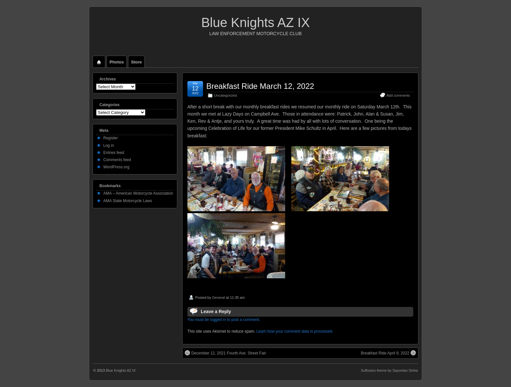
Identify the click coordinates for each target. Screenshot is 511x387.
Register (110, 138)
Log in (108, 145)
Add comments (398, 95)
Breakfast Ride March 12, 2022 (260, 86)
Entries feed (113, 152)
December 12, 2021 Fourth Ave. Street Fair (225, 352)
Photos (117, 62)
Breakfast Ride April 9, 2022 (388, 352)
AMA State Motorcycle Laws (127, 201)
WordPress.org (116, 167)
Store (136, 62)
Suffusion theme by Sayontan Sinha (389, 370)
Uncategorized (225, 95)
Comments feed (117, 160)
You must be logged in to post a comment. (223, 319)
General (218, 297)
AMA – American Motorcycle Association (138, 193)
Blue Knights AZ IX (255, 22)
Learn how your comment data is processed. (294, 331)
